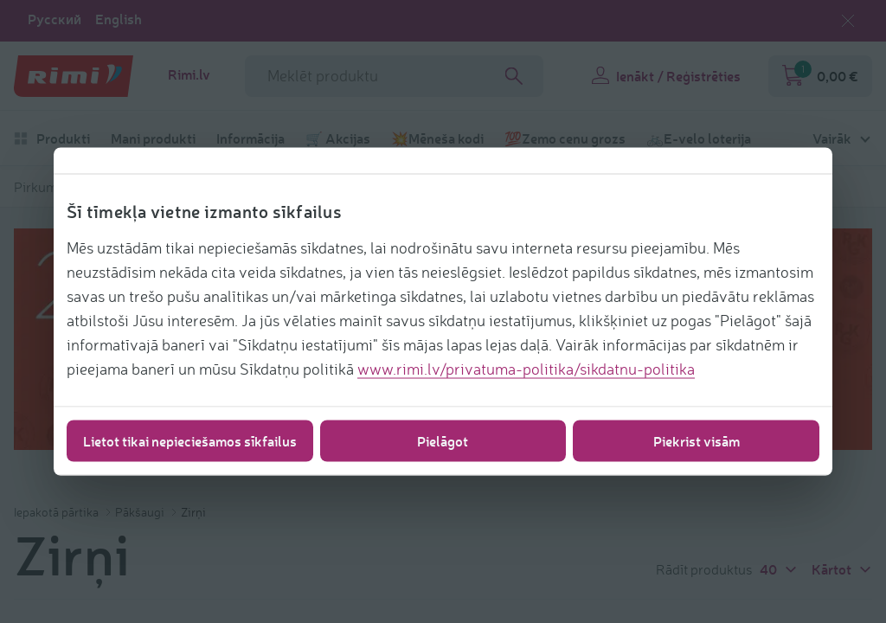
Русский (54, 19)
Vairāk (831, 138)
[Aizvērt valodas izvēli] (848, 20)
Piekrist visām (696, 441)
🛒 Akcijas (337, 138)
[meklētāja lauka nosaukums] (394, 76)
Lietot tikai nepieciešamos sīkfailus (190, 441)
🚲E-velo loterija (698, 138)
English (118, 19)
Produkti (52, 138)
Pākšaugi (141, 511)
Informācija (250, 138)
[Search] (514, 76)
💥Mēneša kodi (437, 138)
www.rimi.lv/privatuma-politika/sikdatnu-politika (526, 368)
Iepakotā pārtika (57, 511)
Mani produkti (153, 138)
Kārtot (842, 568)
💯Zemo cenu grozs (565, 138)
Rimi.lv (189, 74)
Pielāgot (442, 441)
